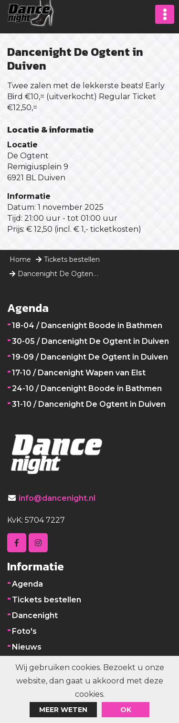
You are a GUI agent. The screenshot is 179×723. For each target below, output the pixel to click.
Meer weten (63, 709)
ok (125, 709)
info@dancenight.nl (57, 498)
